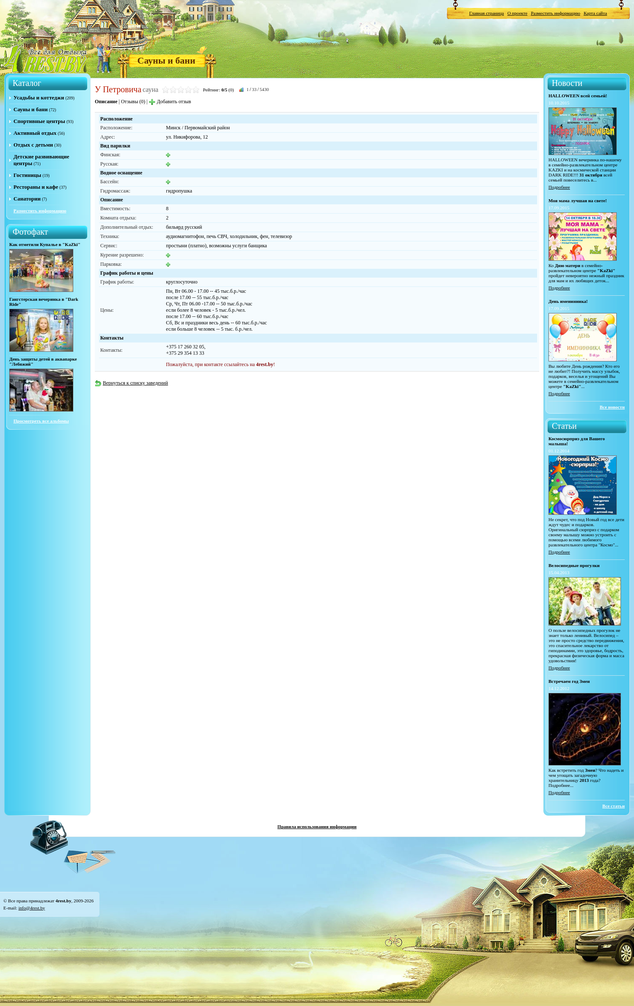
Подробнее (559, 187)
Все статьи (613, 805)
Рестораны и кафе (35, 187)
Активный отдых (34, 133)
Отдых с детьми (33, 145)
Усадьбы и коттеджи (38, 97)
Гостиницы (27, 175)
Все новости (612, 406)
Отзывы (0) (133, 101)
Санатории (26, 198)
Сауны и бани (166, 60)
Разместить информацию (555, 13)
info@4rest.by (32, 907)
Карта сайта (595, 13)
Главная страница (486, 13)
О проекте (517, 13)
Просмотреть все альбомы (41, 420)
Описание (106, 101)
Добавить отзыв (170, 101)
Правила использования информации (317, 826)
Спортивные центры (39, 121)
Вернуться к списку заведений (131, 383)
